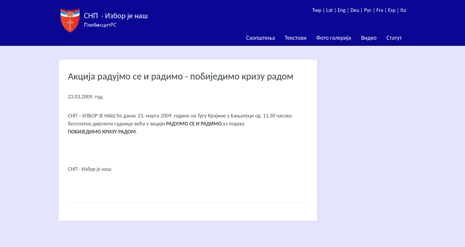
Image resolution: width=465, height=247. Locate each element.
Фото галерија (333, 37)
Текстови (295, 37)
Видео (369, 37)
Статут (394, 37)
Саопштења (260, 37)
